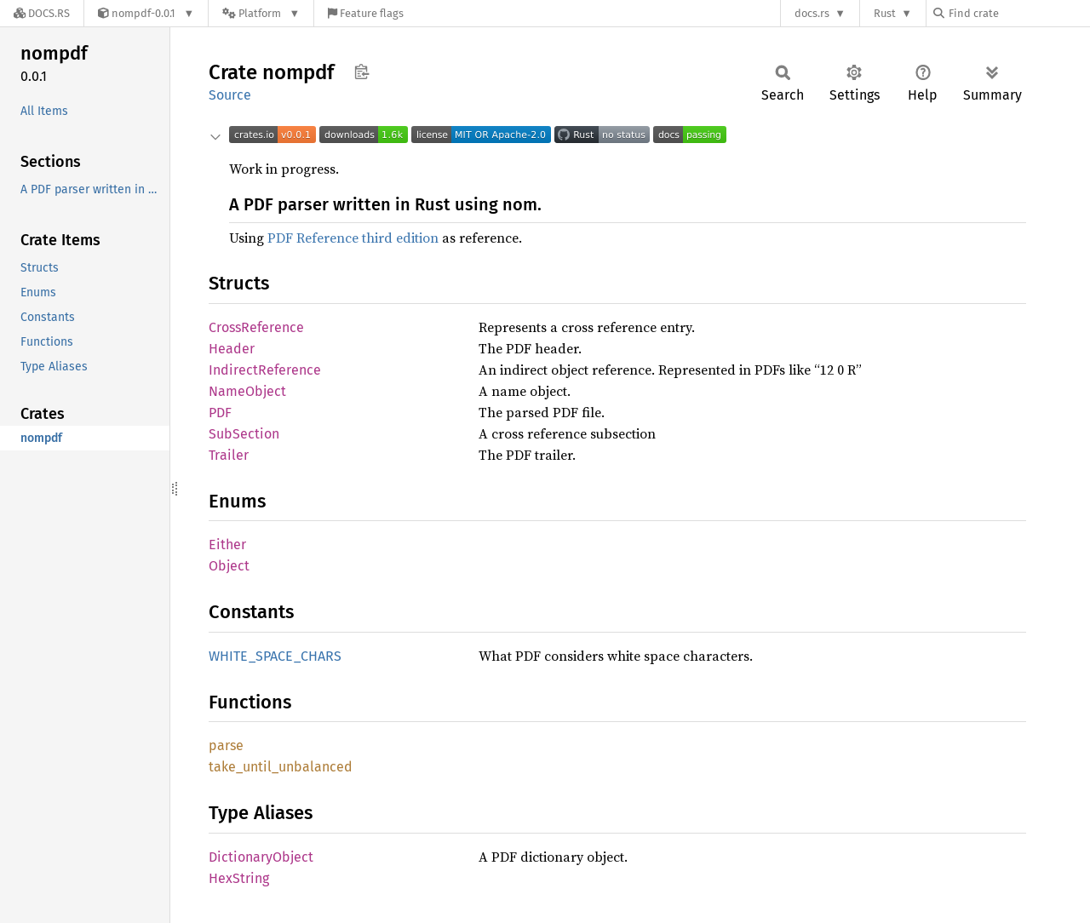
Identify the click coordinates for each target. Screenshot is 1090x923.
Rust (885, 13)
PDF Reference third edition (353, 237)
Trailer (229, 455)
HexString (239, 878)
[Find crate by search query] (1018, 13)
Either (227, 544)
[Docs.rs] (41, 13)
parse (226, 745)
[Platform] (261, 13)
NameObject (247, 391)
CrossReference (256, 327)
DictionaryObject (261, 857)
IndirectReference (265, 370)
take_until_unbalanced (281, 767)
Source (230, 95)
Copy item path (361, 71)
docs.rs (812, 13)
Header (232, 349)
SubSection (244, 434)
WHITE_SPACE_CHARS (275, 656)
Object (229, 566)
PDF (220, 412)
